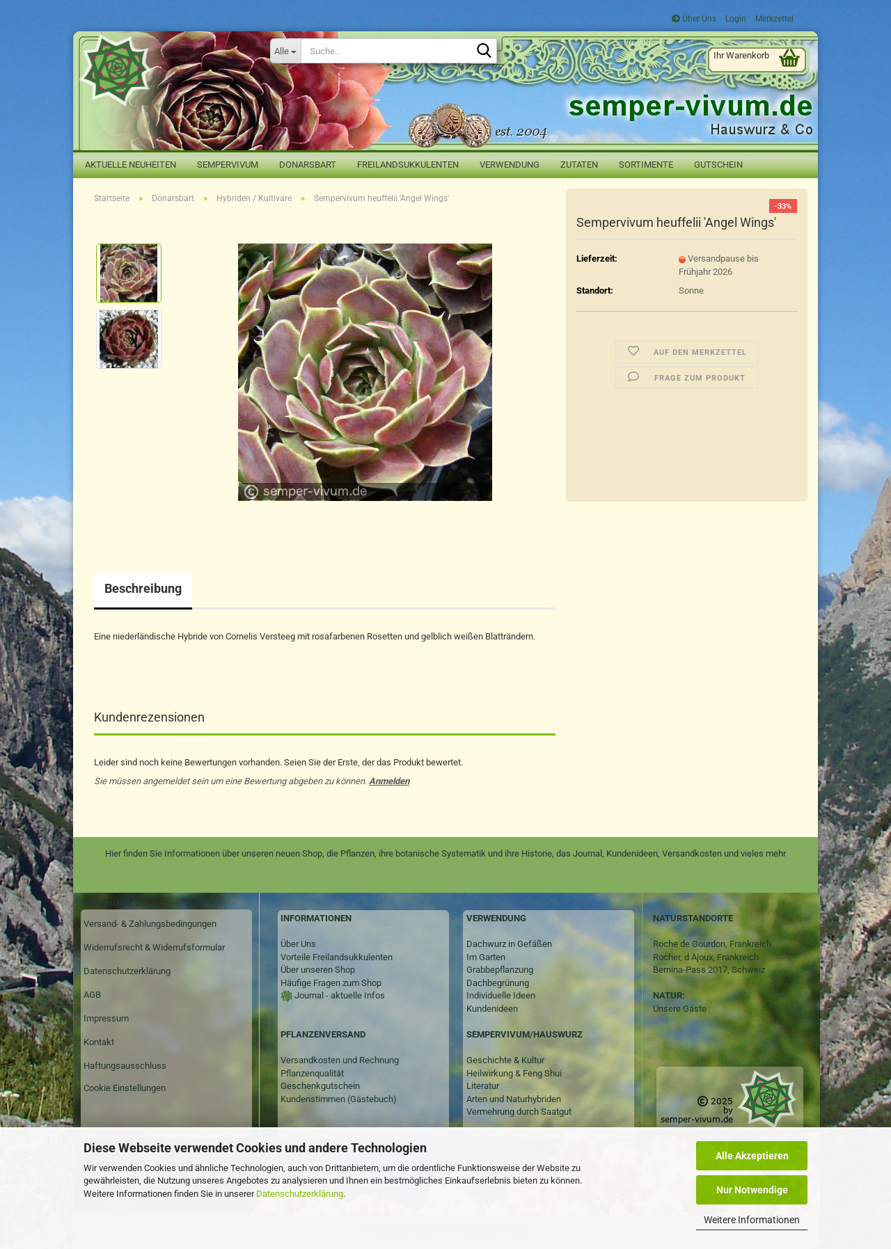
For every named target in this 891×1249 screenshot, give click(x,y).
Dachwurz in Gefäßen (509, 944)
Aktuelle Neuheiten (130, 164)
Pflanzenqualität (312, 1073)
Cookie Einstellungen (125, 1088)
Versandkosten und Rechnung (340, 1060)
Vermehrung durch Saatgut (518, 1111)
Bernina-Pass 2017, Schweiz (709, 969)
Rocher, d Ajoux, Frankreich (706, 957)
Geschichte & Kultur (505, 1060)
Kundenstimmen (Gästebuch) (339, 1099)
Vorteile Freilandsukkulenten (337, 957)
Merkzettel (773, 19)
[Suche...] (285, 50)
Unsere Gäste (680, 1008)
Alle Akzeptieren (752, 1155)
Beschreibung (143, 588)
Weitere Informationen (752, 1219)
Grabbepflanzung (499, 969)
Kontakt (99, 1042)
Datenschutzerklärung (299, 1193)
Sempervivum (227, 164)
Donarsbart (307, 164)
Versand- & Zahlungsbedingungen (150, 923)
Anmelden (389, 781)
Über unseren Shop (318, 969)
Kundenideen (492, 1008)
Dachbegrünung (497, 983)
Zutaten (579, 164)
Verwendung (509, 164)
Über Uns (694, 19)
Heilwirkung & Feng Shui (514, 1073)
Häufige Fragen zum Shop (331, 983)
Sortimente (646, 164)
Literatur (482, 1086)
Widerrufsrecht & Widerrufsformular (154, 947)
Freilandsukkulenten (408, 164)
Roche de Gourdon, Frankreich (712, 944)
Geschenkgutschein (320, 1086)
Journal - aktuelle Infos (338, 995)
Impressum (106, 1018)
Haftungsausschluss (125, 1065)
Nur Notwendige (752, 1189)
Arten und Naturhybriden (513, 1099)
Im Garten (485, 957)
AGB (92, 994)
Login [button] (734, 19)
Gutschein (718, 164)
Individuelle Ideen (500, 995)
